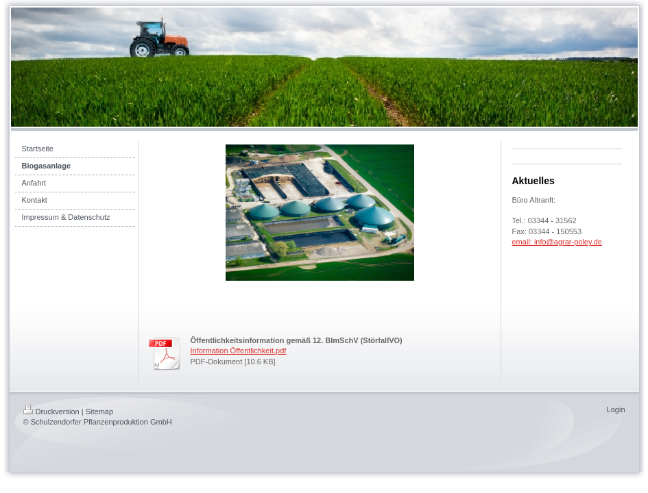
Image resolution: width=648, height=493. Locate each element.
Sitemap (99, 411)
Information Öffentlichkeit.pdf (239, 350)
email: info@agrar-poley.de (557, 242)
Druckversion (51, 411)
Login (616, 409)
